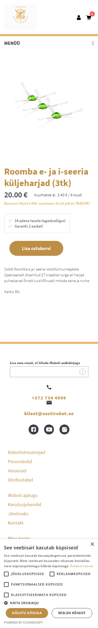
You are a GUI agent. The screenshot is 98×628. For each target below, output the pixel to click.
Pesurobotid (20, 461)
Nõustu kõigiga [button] (27, 613)
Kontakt (16, 523)
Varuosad (17, 471)
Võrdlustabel (20, 480)
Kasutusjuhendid (24, 504)
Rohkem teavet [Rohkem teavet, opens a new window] (81, 566)
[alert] (49, 583)
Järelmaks (18, 514)
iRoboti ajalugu (23, 495)
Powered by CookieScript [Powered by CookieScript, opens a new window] (23, 622)
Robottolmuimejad (26, 452)
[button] (49, 603)
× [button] (92, 544)
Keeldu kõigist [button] (72, 613)
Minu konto (19, 538)
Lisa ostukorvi (36, 248)
